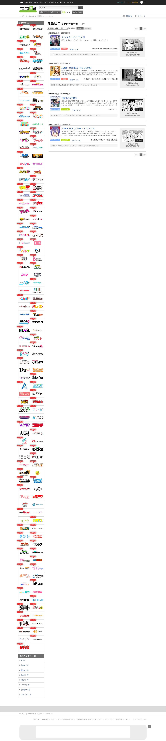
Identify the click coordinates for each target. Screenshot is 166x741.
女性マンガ (24, 680)
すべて (23, 660)
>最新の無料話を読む (132, 55)
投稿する (129, 16)
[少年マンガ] (76, 110)
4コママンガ (25, 685)
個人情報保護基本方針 (65, 719)
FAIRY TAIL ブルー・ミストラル (78, 128)
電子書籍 (78, 12)
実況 (56, 2)
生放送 (36, 2)
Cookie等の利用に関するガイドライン (89, 719)
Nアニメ (62, 2)
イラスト (56, 12)
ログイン (120, 2)
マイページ (141, 16)
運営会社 (36, 719)
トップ (45, 12)
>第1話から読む (132, 53)
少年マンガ (24, 665)
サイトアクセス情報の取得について (117, 719)
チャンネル (43, 2)
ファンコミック (26, 695)
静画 (30, 2)
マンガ (67, 12)
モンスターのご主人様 (73, 37)
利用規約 (45, 719)
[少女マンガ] (76, 141)
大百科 (51, 2)
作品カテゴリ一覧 (27, 656)
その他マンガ (25, 690)
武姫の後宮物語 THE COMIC (76, 67)
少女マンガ (24, 675)
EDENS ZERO (69, 98)
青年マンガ (24, 670)
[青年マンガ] (74, 49)
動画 (26, 2)
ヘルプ (53, 719)
